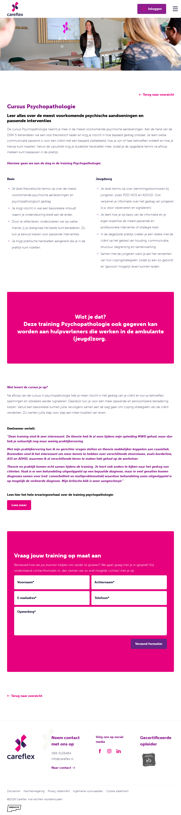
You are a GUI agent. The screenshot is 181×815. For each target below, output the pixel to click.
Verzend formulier (148, 644)
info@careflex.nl (62, 759)
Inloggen (152, 9)
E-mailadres (26, 598)
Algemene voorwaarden (88, 791)
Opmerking (26, 612)
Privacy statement (59, 791)
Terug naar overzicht (26, 696)
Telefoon (102, 598)
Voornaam (25, 582)
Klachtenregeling (34, 791)
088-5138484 (61, 753)
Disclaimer (13, 791)
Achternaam (104, 582)
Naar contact (61, 768)
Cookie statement (117, 791)
